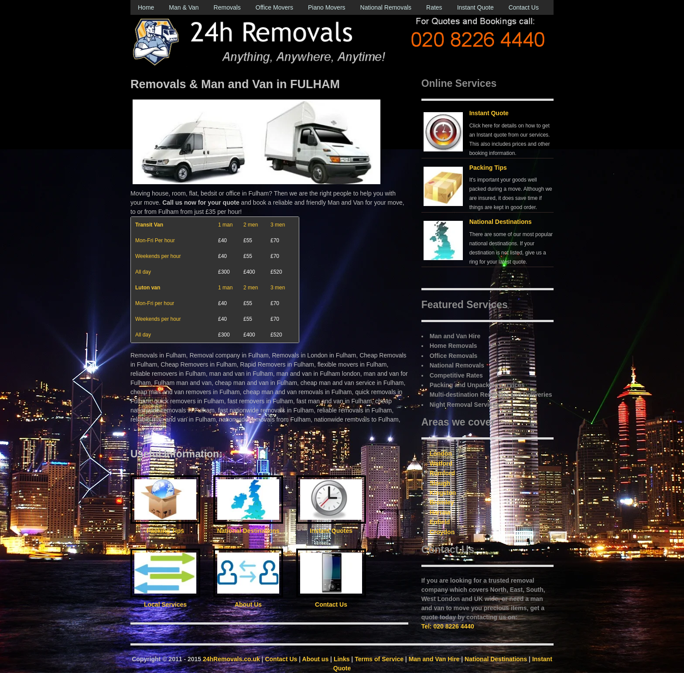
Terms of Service (379, 659)
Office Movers (274, 7)
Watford (441, 463)
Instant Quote (475, 7)
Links (342, 659)
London (441, 453)
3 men (277, 225)
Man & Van (183, 7)
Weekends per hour (158, 256)
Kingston (443, 492)
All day (143, 272)
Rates (434, 7)
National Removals (386, 7)
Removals (227, 7)
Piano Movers (326, 7)
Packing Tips (488, 167)
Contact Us (524, 7)
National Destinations (500, 221)
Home (146, 7)
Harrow (440, 512)
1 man (225, 225)
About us (315, 659)
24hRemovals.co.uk (231, 659)
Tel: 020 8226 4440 (447, 626)
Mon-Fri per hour (154, 303)
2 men (250, 225)
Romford (442, 473)
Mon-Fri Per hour (155, 240)
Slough (440, 483)
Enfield (440, 521)
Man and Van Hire (434, 659)
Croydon (442, 532)
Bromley (442, 502)
